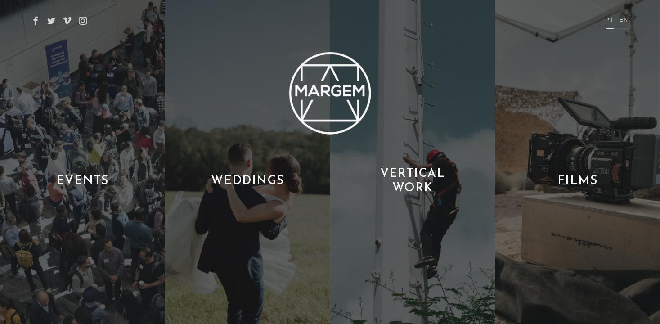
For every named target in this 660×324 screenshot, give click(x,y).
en (624, 20)
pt (610, 20)
